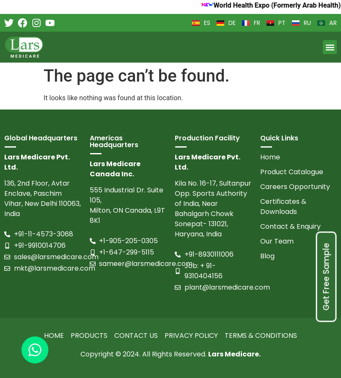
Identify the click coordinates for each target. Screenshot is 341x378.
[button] (330, 47)
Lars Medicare (233, 354)
